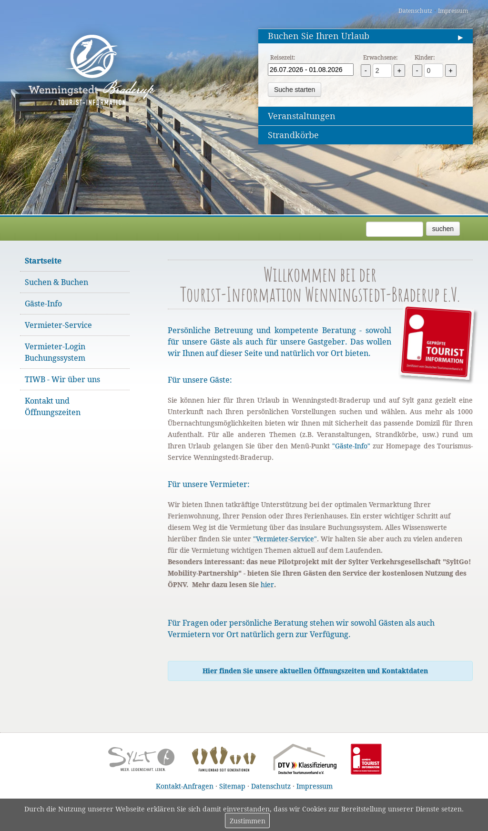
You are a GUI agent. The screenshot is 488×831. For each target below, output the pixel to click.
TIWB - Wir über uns (62, 379)
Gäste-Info (43, 303)
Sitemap (232, 785)
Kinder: (425, 57)
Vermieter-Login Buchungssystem (55, 352)
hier (267, 584)
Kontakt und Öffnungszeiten (53, 406)
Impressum (453, 11)
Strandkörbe (293, 135)
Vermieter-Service (58, 325)
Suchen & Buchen (56, 282)
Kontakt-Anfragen (185, 785)
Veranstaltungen (302, 116)
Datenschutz (415, 11)
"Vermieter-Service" (285, 538)
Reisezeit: (282, 57)
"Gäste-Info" (351, 445)
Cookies (314, 808)
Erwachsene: (380, 57)
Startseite (43, 260)
